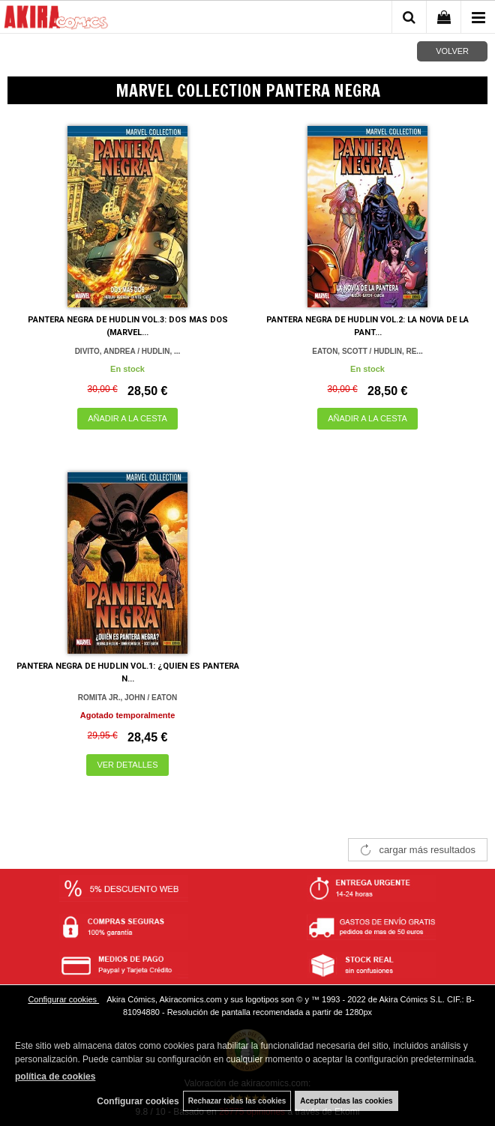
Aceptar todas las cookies (346, 1101)
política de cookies (55, 1076)
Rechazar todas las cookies (237, 1101)
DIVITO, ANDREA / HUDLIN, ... (128, 351)
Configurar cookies (63, 999)
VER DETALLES (127, 764)
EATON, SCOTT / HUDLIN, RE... (367, 351)
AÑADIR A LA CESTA (127, 418)
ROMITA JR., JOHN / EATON (127, 697)
